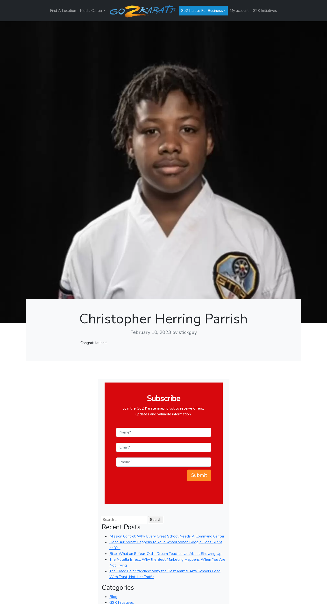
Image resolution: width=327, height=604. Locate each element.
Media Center (91, 10)
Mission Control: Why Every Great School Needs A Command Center (166, 536)
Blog (113, 596)
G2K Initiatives (265, 10)
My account (239, 10)
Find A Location (63, 10)
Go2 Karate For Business (202, 10)
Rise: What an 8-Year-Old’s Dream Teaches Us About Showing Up (165, 553)
